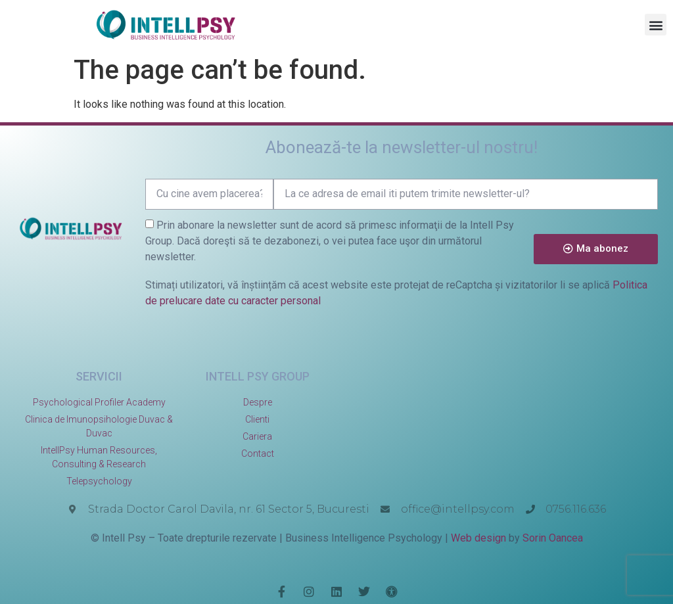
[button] (655, 24)
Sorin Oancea (552, 538)
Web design (478, 538)
